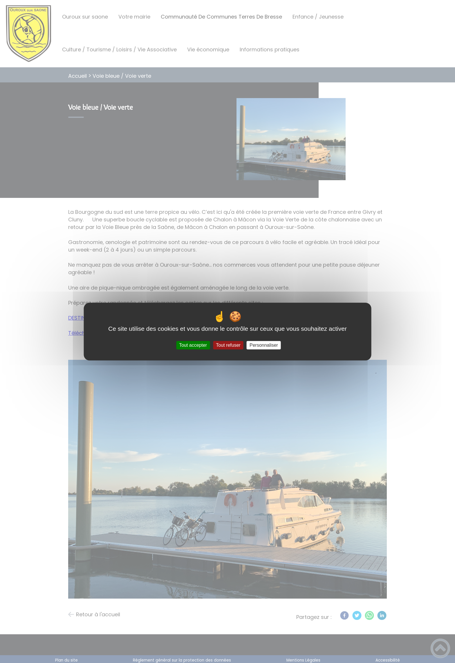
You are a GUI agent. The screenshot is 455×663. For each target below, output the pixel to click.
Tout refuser (228, 345)
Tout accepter (193, 345)
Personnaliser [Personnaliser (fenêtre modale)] (264, 345)
